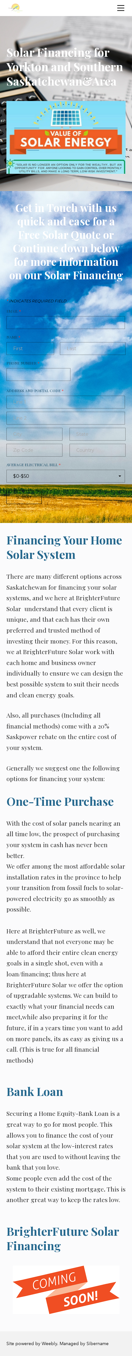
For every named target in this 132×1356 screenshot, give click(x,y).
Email (13, 311)
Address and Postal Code (35, 390)
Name (13, 337)
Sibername (98, 1343)
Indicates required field (36, 301)
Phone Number (23, 363)
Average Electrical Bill (33, 465)
